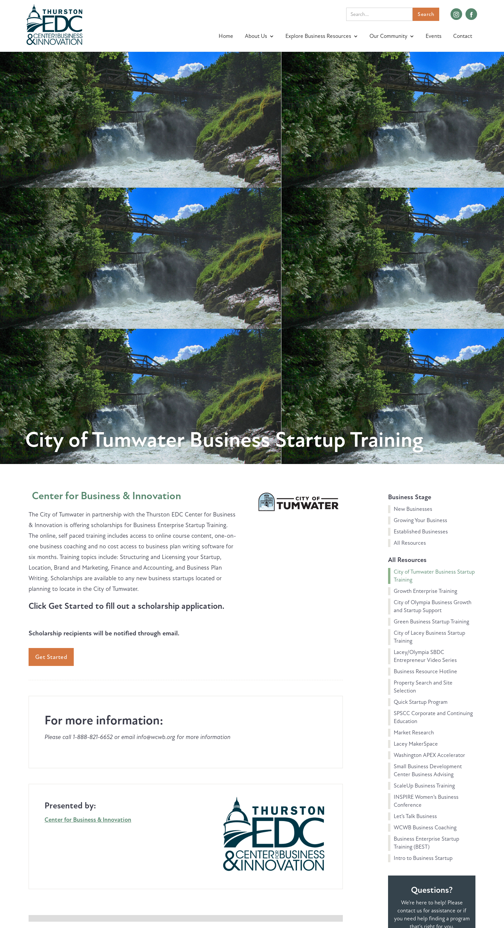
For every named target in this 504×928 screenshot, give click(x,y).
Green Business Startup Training (431, 621)
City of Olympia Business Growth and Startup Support (432, 606)
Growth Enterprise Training (425, 591)
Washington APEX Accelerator (429, 755)
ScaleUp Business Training (424, 785)
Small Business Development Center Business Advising (428, 770)
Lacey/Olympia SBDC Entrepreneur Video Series (425, 656)
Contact (462, 36)
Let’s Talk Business (415, 816)
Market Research (414, 732)
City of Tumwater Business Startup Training (434, 575)
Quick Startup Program (421, 701)
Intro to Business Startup (423, 858)
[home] (54, 23)
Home (226, 36)
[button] (260, 36)
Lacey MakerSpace (416, 743)
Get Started (51, 657)
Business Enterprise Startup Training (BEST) (426, 842)
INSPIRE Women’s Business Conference (426, 800)
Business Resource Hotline (425, 671)
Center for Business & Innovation (106, 495)
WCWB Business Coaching (425, 827)
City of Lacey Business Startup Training (429, 636)
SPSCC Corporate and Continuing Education (433, 717)
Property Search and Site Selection (423, 686)
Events (434, 36)
